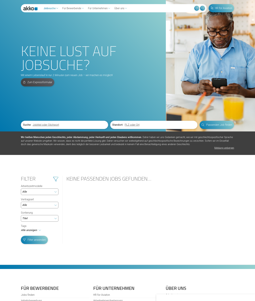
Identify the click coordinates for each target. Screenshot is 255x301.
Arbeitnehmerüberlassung (108, 257)
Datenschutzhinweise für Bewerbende (117, 282)
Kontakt (25, 282)
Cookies (37, 282)
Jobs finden (28, 252)
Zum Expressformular (37, 39)
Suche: (27, 82)
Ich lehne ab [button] (195, 289)
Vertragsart (39, 160)
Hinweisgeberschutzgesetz (60, 282)
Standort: (117, 82)
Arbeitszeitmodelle (39, 147)
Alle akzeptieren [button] (175, 289)
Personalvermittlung (104, 263)
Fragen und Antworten (33, 263)
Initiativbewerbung (31, 257)
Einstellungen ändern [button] (217, 289)
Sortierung (39, 173)
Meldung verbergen (224, 105)
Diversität (26, 269)
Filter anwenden (34, 197)
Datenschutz (86, 282)
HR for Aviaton (101, 252)
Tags (23, 183)
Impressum (148, 282)
